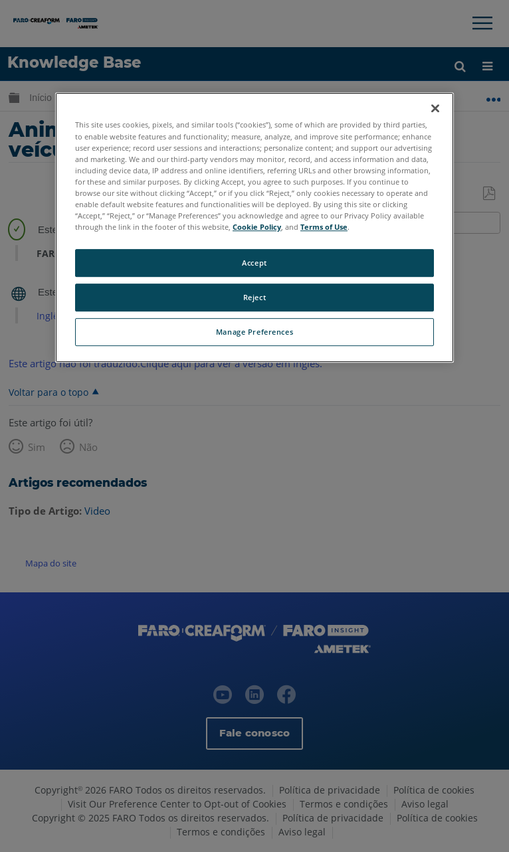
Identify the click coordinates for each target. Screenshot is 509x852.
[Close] (435, 109)
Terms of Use (324, 227)
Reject (254, 297)
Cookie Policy (257, 227)
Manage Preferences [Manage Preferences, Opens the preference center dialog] (254, 332)
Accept (254, 263)
